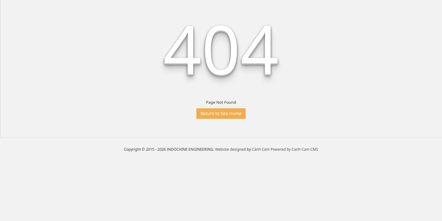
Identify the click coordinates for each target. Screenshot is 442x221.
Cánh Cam (261, 149)
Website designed (230, 149)
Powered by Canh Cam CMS (294, 149)
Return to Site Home (220, 113)
